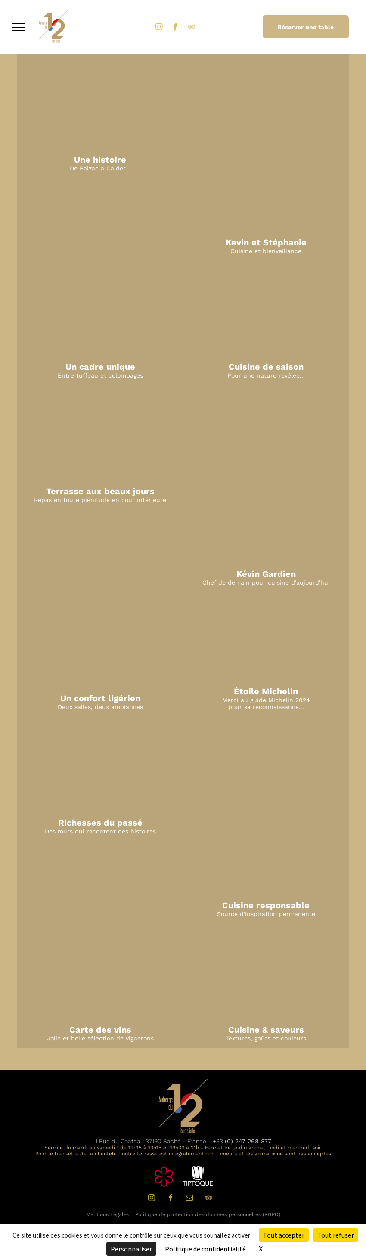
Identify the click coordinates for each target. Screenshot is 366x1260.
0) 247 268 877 (249, 1141)
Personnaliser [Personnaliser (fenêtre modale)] (131, 1249)
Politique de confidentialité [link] (205, 1249)
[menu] (19, 27)
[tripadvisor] (191, 28)
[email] (189, 1198)
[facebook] (175, 28)
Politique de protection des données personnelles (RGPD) (207, 1214)
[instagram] (159, 28)
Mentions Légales (107, 1214)
